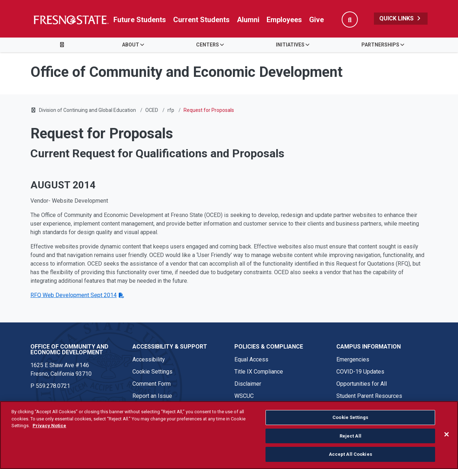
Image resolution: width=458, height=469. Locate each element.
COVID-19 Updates (360, 371)
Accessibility (148, 359)
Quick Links (400, 18)
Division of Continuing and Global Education (87, 110)
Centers (207, 45)
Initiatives (290, 45)
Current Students (201, 19)
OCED (151, 110)
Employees (284, 19)
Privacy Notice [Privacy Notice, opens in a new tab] (49, 425)
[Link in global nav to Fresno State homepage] (70, 19)
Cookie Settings (152, 371)
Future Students (139, 19)
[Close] (446, 434)
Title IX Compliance (258, 371)
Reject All (350, 436)
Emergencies (352, 359)
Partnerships (380, 45)
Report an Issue (152, 396)
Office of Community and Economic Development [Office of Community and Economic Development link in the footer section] (69, 349)
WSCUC (244, 396)
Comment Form (151, 383)
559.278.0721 (53, 385)
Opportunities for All (361, 383)
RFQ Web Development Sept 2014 (73, 295)
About (130, 45)
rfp (170, 110)
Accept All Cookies (350, 454)
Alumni (248, 19)
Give (316, 19)
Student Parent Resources (369, 396)
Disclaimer (247, 383)
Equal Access (251, 359)
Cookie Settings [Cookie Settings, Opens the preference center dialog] (350, 417)
